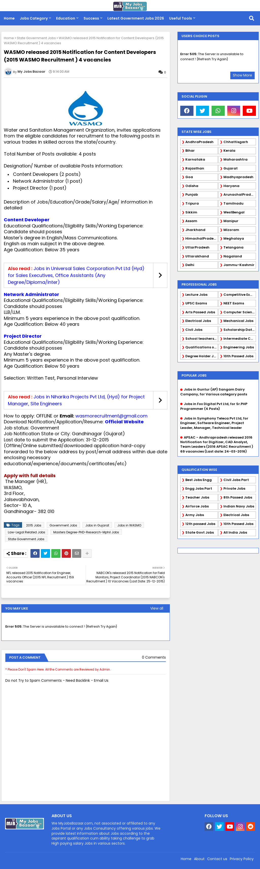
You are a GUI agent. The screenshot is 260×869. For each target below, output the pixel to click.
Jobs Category (34, 18)
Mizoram (231, 229)
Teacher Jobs (197, 497)
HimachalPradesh (201, 238)
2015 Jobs (33, 525)
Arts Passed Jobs (200, 312)
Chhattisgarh (235, 141)
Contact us (217, 858)
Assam (191, 221)
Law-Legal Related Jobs (26, 532)
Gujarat (230, 168)
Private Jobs (234, 488)
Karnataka (195, 159)
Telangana (233, 247)
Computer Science (239, 312)
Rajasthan (194, 168)
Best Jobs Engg (198, 479)
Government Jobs (63, 525)
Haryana (231, 185)
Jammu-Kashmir (238, 264)
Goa (189, 177)
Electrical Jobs (198, 320)
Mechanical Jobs (238, 320)
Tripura (192, 203)
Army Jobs (194, 515)
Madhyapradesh (238, 177)
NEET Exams (233, 303)
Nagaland (232, 256)
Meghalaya (233, 238)
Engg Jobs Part (198, 488)
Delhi (189, 264)
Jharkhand (195, 229)
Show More (242, 75)
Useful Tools (180, 18)
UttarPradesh (197, 247)
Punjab (191, 194)
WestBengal (234, 212)
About (199, 858)
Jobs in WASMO (129, 525)
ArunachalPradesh (239, 194)
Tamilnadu (233, 203)
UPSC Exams (196, 303)
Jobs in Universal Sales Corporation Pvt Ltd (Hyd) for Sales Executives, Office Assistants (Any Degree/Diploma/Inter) (76, 275)
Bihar (190, 150)
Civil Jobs (193, 329)
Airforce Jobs (197, 506)
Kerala (229, 150)
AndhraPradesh (199, 141)
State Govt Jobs (199, 532)
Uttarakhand (197, 256)
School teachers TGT (201, 338)
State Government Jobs (36, 38)
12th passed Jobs (200, 523)
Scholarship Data (239, 329)
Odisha (191, 185)
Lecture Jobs (196, 294)
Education (65, 18)
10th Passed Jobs (238, 356)
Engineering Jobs (238, 347)
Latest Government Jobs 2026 (135, 18)
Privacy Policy (242, 858)
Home (9, 18)
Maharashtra (235, 159)
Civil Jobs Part (236, 479)
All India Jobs (235, 532)
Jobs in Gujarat (97, 525)
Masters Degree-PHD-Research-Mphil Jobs (86, 532)
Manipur (230, 221)
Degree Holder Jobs (201, 356)
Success (91, 18)
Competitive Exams (239, 294)
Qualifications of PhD (201, 347)
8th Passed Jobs (237, 497)
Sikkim (191, 212)
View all (156, 608)
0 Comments (154, 657)
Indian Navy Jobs (238, 506)
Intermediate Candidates (239, 338)
